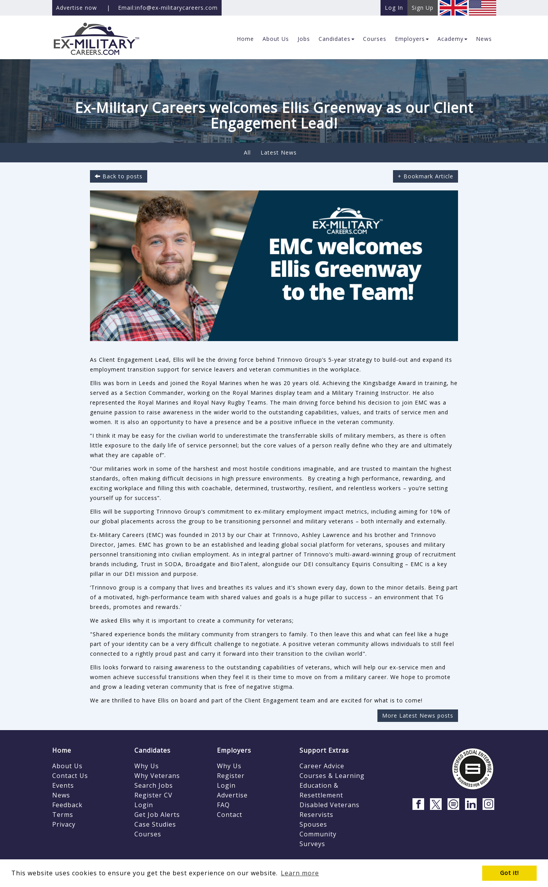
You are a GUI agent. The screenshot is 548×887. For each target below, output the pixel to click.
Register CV (153, 795)
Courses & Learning (332, 775)
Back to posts (119, 176)
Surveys (312, 843)
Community (318, 834)
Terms (62, 814)
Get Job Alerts (157, 814)
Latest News (279, 152)
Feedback (67, 805)
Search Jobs (153, 785)
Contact (229, 814)
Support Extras (324, 750)
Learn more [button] (300, 873)
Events (63, 785)
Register (231, 775)
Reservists (316, 814)
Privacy (64, 824)
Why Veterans (157, 775)
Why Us (146, 766)
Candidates (152, 750)
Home (61, 750)
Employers (234, 750)
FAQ (223, 805)
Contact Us (70, 775)
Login (143, 805)
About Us (67, 766)
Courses (147, 834)
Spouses (313, 824)
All (247, 152)
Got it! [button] (509, 872)
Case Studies (155, 824)
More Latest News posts (417, 715)
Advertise (232, 795)
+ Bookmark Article (425, 176)
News (61, 795)
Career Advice (322, 766)
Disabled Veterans (329, 805)
